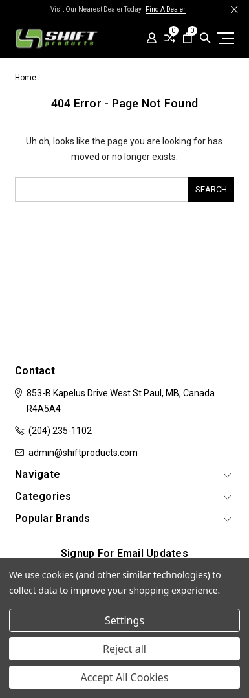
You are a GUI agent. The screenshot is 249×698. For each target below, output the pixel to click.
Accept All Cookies (125, 677)
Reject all (124, 649)
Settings (124, 620)
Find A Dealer (166, 9)
